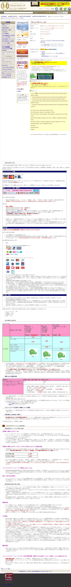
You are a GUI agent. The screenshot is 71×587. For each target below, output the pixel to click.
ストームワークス (6, 62)
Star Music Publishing (7, 69)
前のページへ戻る (5, 568)
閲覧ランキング (6, 24)
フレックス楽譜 (6, 43)
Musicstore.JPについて (46, 571)
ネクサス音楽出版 (6, 75)
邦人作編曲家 (5, 33)
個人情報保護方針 (36, 571)
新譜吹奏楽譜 (5, 27)
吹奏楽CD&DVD (13, 16)
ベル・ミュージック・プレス (56, 16)
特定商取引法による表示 (25, 571)
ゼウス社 (5, 180)
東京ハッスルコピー (7, 73)
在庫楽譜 (4, 50)
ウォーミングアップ (7, 45)
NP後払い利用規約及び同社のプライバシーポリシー (19, 212)
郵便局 (10, 404)
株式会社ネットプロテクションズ (25, 210)
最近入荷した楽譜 (6, 29)
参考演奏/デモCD (6, 77)
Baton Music (5, 65)
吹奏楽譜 (4, 16)
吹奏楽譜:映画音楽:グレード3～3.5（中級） (49, 56)
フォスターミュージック (8, 71)
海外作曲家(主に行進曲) (8, 41)
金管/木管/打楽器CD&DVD (39, 16)
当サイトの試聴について (9, 584)
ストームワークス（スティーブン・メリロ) (12, 18)
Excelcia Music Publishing (8, 67)
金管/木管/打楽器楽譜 (25, 16)
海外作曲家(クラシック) (8, 39)
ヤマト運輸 (11, 403)
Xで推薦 (19, 91)
